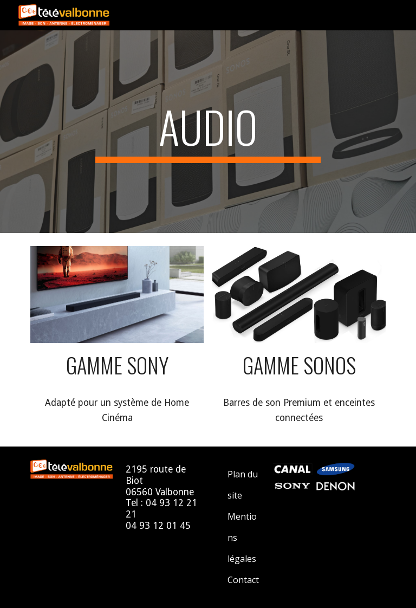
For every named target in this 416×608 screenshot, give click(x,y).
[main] (207, 131)
